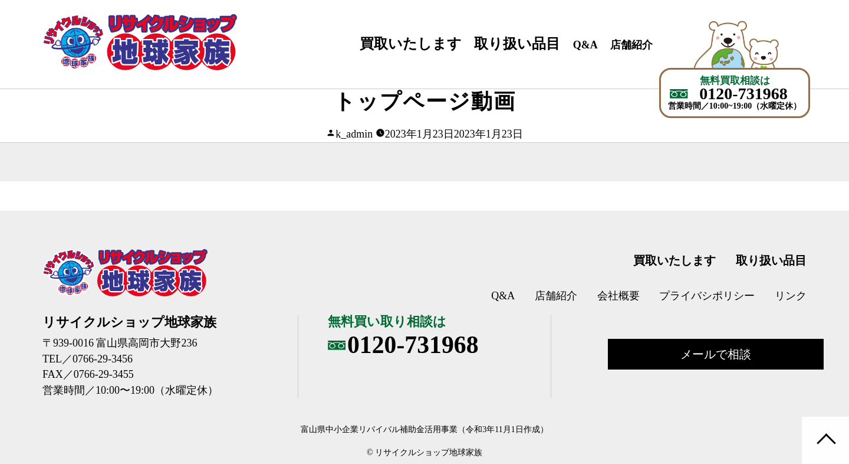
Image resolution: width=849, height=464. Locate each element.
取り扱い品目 (517, 43)
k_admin (354, 134)
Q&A (585, 45)
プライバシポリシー (707, 296)
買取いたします (411, 43)
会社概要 (618, 296)
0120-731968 (743, 94)
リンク (791, 296)
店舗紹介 (631, 45)
